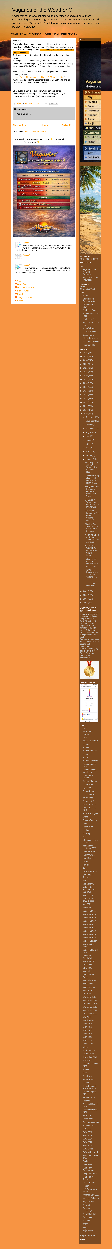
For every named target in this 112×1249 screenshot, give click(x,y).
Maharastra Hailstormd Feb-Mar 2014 (90, 889)
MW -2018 (87, 990)
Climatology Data (90, 338)
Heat (85, 823)
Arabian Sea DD (90, 751)
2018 (85, 383)
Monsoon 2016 (89, 914)
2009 (85, 591)
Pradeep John (23, 291)
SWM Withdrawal (90, 1152)
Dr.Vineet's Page (90, 319)
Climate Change (90, 781)
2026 (85, 353)
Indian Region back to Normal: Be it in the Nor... (91, 562)
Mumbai (86, 971)
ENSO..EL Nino (89, 804)
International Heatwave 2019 (89, 847)
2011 (85, 410)
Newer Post (20, 125)
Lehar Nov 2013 (90, 871)
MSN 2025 (87, 968)
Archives (86, 754)
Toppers (86, 1186)
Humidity (86, 833)
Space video (88, 1119)
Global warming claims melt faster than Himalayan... (92, 479)
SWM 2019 (87, 1135)
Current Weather (90, 331)
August (89, 432)
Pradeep (86, 1069)
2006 (85, 603)
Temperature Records (88, 1178)
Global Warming (90, 820)
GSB (19, 281)
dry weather (88, 798)
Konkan (86, 865)
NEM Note (87, 1040)
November (90, 421)
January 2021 (88, 855)
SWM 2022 (87, 1142)
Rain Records (88, 1079)
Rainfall (86, 1083)
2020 (85, 375)
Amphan (86, 747)
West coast (87, 1217)
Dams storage (89, 791)
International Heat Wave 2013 (90, 841)
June (88, 440)
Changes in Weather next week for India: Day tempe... (92, 503)
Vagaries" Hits (89, 345)
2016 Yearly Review (88, 733)
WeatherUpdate (89, 1214)
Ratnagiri (86, 1101)
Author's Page (89, 328)
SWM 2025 (87, 1145)
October (89, 425)
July (88, 436)
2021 (85, 372)
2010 (85, 414)
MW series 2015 (90, 1004)
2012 (85, 406)
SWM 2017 (87, 1129)
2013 (85, 402)
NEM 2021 (87, 1037)
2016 (85, 391)
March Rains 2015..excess (88, 899)
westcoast (87, 1220)
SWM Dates (88, 1149)
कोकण (85, 1224)
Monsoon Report (90, 941)
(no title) (26, 243)
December (90, 417)
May (88, 444)
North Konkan (89, 1050)
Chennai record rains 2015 (89, 771)
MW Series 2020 (90, 1014)
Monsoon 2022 (89, 927)
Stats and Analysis (91, 342)
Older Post (67, 125)
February (90, 455)
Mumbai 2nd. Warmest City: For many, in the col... (92, 527)
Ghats (85, 817)
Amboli (86, 744)
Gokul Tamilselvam (25, 287)
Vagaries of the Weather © (42, 10)
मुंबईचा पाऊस (88, 1230)
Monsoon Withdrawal (87, 957)
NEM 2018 (87, 1034)
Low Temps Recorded (88, 876)
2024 (85, 360)
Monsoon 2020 (89, 921)
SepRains (87, 1115)
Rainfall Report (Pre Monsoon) (89, 1087)
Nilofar (85, 1047)
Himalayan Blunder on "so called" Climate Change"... (92, 515)
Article (85, 757)
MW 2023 (87, 994)
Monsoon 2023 (89, 931)
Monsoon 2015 (89, 911)
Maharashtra (88, 884)
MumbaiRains (89, 987)
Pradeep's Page (90, 310)
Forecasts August (90, 813)
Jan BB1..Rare (89, 851)
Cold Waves (88, 784)
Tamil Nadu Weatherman (88, 1169)
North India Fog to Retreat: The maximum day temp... (92, 538)
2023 (85, 364)
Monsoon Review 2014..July (90, 951)
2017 (85, 387)
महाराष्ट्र (85, 1227)
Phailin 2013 (88, 1060)
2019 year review (90, 741)
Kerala (85, 861)
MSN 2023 (87, 965)
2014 (85, 398)
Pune (85, 1073)
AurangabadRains (90, 761)
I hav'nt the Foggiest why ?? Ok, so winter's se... (91, 573)
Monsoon (87, 907)
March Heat (88, 895)
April (88, 448)
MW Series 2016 (90, 1007)
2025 (85, 356)
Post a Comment (23, 114)
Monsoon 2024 (89, 934)
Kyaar (85, 868)
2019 (85, 379)
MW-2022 (87, 1017)
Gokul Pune (22, 284)
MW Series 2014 (90, 1000)
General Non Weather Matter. (90, 300)
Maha (85, 880)
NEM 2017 (87, 1030)
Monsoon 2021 (89, 924)
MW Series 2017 (90, 1010)
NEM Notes (88, 1044)
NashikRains (88, 1020)
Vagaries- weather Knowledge (90, 278)
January (89, 459)
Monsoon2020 (89, 961)
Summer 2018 (89, 1125)
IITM (84, 837)
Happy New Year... (92, 583)
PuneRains (87, 1076)
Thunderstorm (89, 1182)
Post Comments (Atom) (35, 131)
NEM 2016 (87, 1027)
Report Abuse (87, 1235)
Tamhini (86, 1161)
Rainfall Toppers (90, 1097)
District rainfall (89, 794)
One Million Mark (90, 1057)
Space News (88, 335)
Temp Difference (90, 1173)
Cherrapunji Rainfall (88, 776)
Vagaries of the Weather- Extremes (89, 271)
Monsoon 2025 (89, 937)
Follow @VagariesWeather (88, 288)
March (89, 451)
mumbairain (88, 984)
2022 (85, 368)
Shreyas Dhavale (24, 297)
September (91, 429)
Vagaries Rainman (91, 1198)
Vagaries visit (88, 1201)
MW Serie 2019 (89, 997)
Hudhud (86, 830)
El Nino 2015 (88, 801)
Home (44, 125)
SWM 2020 (87, 1139)
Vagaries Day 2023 (91, 1195)
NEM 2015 (87, 1024)
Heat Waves (88, 827)
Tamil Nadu (87, 1164)
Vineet (20, 301)
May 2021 (87, 904)
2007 (85, 599)
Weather (86, 1205)
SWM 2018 (87, 1132)
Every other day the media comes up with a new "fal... (92, 491)
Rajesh (20, 294)
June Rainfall (88, 858)
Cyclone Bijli (88, 788)
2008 (85, 595)
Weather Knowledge (87, 1209)
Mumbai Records (90, 980)
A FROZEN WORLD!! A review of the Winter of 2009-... (91, 550)
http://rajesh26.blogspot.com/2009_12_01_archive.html (40, 77)
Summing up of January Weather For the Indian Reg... (91, 467)
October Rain (88, 1054)
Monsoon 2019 (89, 917)
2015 (85, 395)
